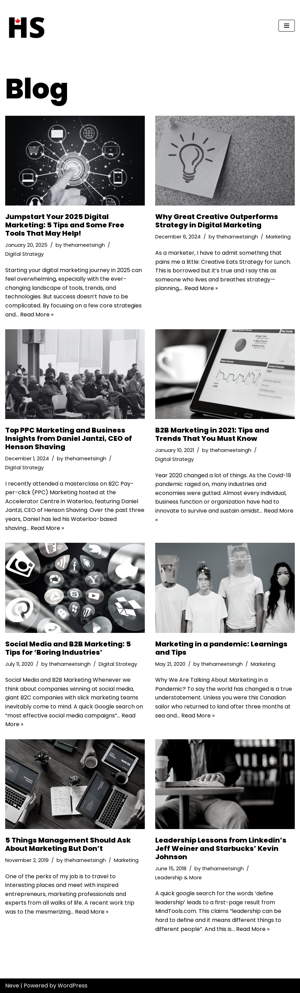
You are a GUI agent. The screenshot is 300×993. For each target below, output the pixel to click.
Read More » (36, 315)
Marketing (278, 236)
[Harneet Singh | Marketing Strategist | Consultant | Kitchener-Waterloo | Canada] (26, 25)
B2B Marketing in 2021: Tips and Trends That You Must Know (212, 434)
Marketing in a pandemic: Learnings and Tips (221, 648)
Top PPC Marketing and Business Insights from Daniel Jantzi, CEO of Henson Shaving (68, 438)
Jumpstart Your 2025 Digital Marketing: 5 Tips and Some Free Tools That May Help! (64, 225)
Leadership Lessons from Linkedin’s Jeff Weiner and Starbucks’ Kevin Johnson (220, 848)
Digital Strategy (24, 254)
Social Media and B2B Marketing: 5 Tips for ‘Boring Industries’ (68, 648)
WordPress (73, 986)
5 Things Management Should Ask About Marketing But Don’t (68, 844)
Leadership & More (178, 877)
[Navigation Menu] (286, 26)
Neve (12, 986)
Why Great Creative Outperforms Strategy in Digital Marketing (216, 221)
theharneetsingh (84, 245)
